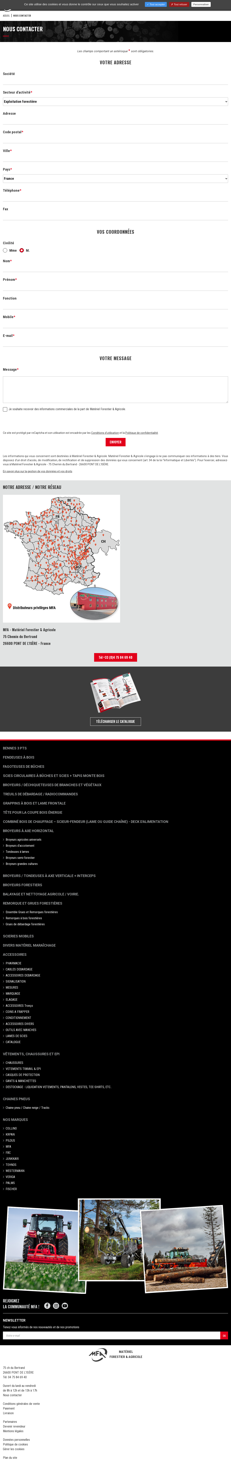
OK (224, 1336)
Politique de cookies (15, 1444)
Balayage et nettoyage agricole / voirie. (41, 894)
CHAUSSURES (14, 1063)
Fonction (10, 298)
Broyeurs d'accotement (20, 846)
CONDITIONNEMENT (18, 1018)
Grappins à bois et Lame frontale (34, 803)
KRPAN (10, 1134)
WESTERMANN (15, 1171)
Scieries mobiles (18, 936)
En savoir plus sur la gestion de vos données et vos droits (37, 471)
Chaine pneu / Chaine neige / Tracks (27, 1108)
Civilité (8, 243)
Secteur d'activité (16, 92)
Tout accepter (156, 4)
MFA (8, 1146)
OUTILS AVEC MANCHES (21, 1030)
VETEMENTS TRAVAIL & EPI (23, 1069)
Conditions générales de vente (21, 1404)
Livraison (8, 1413)
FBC (8, 1153)
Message (10, 369)
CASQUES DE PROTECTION (23, 1075)
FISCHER (11, 1189)
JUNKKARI (12, 1159)
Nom (6, 261)
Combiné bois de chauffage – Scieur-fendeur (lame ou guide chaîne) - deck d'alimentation (85, 822)
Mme (10, 250)
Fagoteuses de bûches (23, 766)
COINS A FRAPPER (17, 1012)
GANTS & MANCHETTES (21, 1081)
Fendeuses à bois (18, 757)
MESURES (12, 987)
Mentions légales (13, 1431)
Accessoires (15, 954)
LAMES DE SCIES (16, 1036)
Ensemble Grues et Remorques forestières (32, 912)
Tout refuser (179, 4)
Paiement (9, 1408)
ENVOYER (115, 442)
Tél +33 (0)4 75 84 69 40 (115, 657)
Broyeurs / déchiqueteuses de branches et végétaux (52, 785)
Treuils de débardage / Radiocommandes (40, 794)
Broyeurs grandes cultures (22, 864)
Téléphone (11, 190)
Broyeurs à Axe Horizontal (28, 831)
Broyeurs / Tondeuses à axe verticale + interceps (49, 876)
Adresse (9, 113)
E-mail (8, 335)
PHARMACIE (13, 963)
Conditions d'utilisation (105, 432)
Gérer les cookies (13, 1449)
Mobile (8, 317)
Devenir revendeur (14, 1426)
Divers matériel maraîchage (29, 945)
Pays (6, 169)
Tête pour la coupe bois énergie (33, 812)
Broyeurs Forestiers (22, 885)
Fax (5, 209)
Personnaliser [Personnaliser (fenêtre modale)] (201, 4)
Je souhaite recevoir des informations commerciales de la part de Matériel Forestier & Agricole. (64, 409)
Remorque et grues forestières (32, 903)
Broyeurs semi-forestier (20, 858)
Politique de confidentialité (141, 432)
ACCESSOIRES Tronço (19, 1006)
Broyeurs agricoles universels (23, 839)
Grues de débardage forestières (25, 924)
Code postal (12, 132)
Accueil (6, 15)
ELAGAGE (11, 999)
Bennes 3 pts (15, 748)
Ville (6, 151)
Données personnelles (16, 1440)
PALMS (10, 1183)
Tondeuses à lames (17, 852)
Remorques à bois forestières (24, 918)
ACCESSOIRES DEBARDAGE (23, 975)
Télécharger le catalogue (115, 721)
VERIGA (10, 1177)
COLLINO (11, 1128)
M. (25, 250)
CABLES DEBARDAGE (19, 969)
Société (9, 74)
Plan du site (10, 1458)
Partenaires (10, 1422)
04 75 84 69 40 (17, 1377)
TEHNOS (11, 1165)
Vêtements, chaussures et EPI (31, 1054)
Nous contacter (12, 1395)
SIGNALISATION (16, 981)
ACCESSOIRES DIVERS (20, 1024)
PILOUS (10, 1140)
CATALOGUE (13, 1042)
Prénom (9, 279)
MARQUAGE (13, 993)
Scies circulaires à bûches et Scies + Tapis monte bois (53, 776)
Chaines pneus (16, 1099)
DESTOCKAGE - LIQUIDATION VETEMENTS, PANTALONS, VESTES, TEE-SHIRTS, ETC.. (59, 1087)
